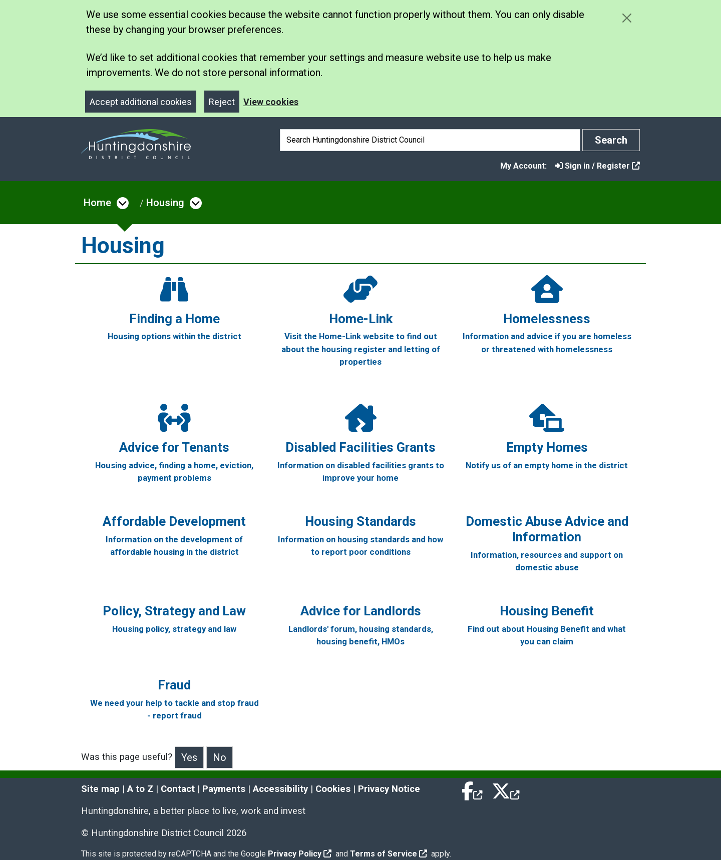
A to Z (140, 788)
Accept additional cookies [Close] (141, 102)
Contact (178, 788)
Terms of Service (388, 853)
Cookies (332, 788)
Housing (165, 203)
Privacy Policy (299, 853)
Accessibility (280, 788)
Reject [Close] (222, 102)
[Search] (430, 140)
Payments (223, 788)
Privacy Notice (389, 788)
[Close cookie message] (626, 18)
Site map (100, 788)
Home (97, 203)
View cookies (270, 102)
